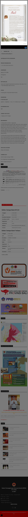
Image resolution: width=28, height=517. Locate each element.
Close (25, 43)
